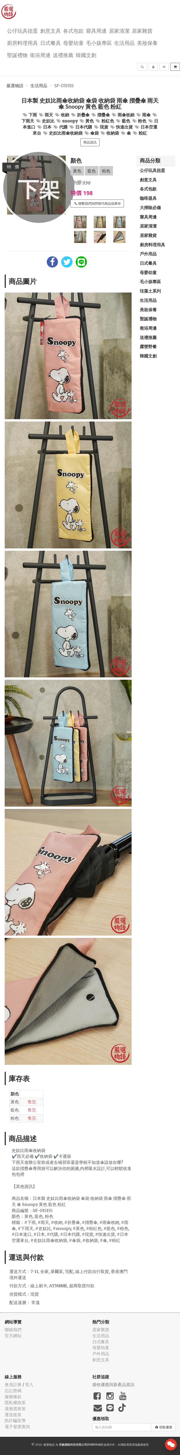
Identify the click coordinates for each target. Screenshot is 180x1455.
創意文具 (50, 30)
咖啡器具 (148, 198)
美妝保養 (147, 42)
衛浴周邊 (40, 54)
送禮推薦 (63, 54)
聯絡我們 (13, 1329)
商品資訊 (90, 142)
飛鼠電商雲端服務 (132, 1444)
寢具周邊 (96, 30)
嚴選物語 (15, 85)
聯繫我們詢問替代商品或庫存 (98, 203)
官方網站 (13, 1335)
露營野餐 (148, 346)
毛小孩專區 (99, 42)
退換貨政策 (15, 1408)
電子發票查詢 (17, 1426)
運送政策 (13, 1414)
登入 (29, 1384)
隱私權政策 (15, 1402)
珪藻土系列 (150, 290)
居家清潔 (119, 30)
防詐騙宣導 (15, 1420)
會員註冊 (13, 1384)
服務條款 (13, 1396)
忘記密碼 (13, 1390)
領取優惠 (163, 1427)
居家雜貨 (142, 30)
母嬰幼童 (73, 42)
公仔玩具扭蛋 (22, 30)
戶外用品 (148, 253)
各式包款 (73, 30)
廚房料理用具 (22, 42)
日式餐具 (50, 42)
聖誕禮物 (17, 54)
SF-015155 (64, 85)
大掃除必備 (150, 207)
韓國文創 (86, 54)
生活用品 (124, 42)
